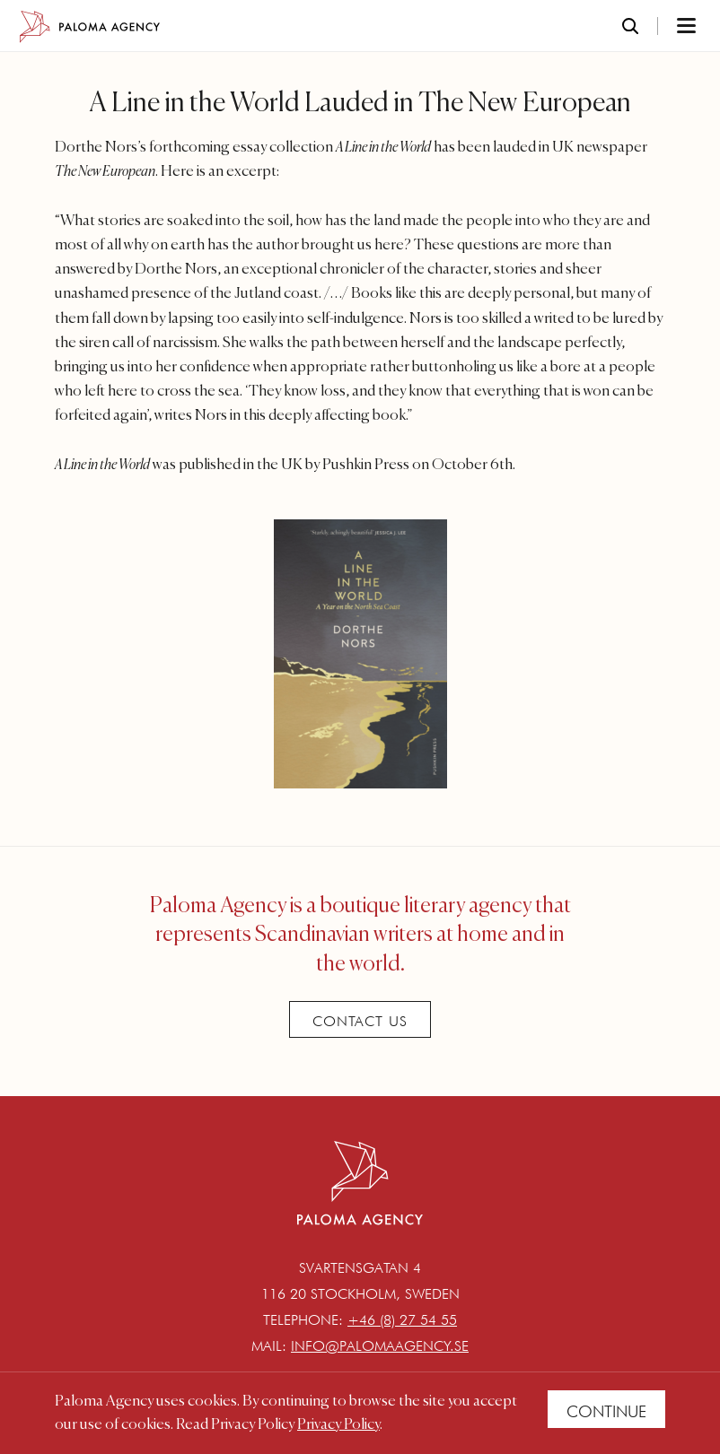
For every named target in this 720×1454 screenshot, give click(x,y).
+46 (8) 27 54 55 (402, 1319)
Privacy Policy (338, 1424)
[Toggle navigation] (662, 27)
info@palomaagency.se (380, 1345)
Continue (606, 1411)
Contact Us (360, 1021)
